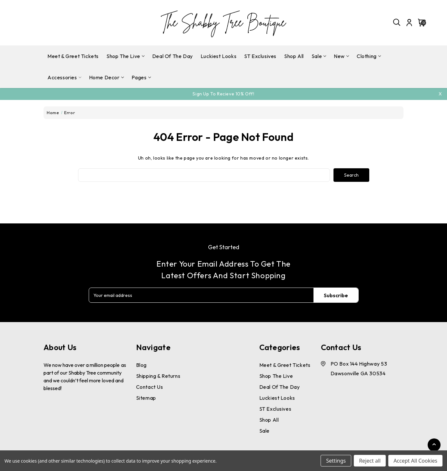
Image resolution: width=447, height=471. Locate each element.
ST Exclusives (260, 56)
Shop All (294, 56)
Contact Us (149, 387)
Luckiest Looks (218, 56)
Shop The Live (125, 56)
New (341, 56)
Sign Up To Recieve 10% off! (223, 94)
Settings (336, 460)
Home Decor (106, 77)
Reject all (370, 460)
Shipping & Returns (158, 376)
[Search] (397, 22)
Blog (141, 365)
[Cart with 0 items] (420, 22)
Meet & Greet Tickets (73, 56)
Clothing (369, 56)
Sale (319, 56)
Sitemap (146, 398)
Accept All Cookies (415, 460)
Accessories (64, 77)
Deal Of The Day (172, 56)
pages (141, 77)
